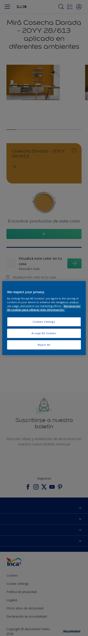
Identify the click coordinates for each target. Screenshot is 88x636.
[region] (44, 318)
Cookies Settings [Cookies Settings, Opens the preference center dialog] (44, 321)
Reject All (44, 344)
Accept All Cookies (44, 333)
